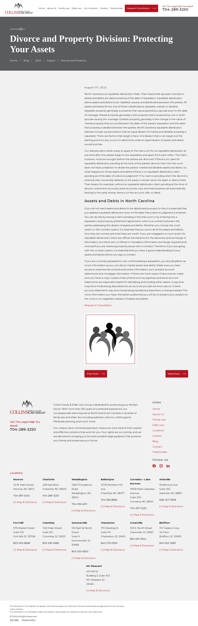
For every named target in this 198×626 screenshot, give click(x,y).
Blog (155, 441)
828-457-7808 (167, 499)
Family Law (159, 419)
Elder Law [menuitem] (77, 8)
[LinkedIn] (168, 466)
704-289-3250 (175, 9)
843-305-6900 (80, 551)
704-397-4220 (138, 508)
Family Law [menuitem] (63, 8)
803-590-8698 (21, 543)
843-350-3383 (167, 543)
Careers (157, 435)
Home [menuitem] (42, 8)
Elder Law (158, 425)
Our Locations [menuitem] (91, 8)
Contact (157, 446)
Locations (158, 430)
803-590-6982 (51, 543)
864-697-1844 (138, 538)
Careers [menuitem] (104, 8)
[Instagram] (161, 466)
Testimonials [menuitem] (116, 8)
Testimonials (160, 451)
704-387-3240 (21, 495)
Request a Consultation (98, 305)
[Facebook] (154, 466)
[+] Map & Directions (25, 502)
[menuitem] (14, 620)
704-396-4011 (79, 504)
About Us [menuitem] (51, 8)
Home (156, 408)
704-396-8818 (109, 499)
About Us (158, 414)
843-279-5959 (109, 543)
